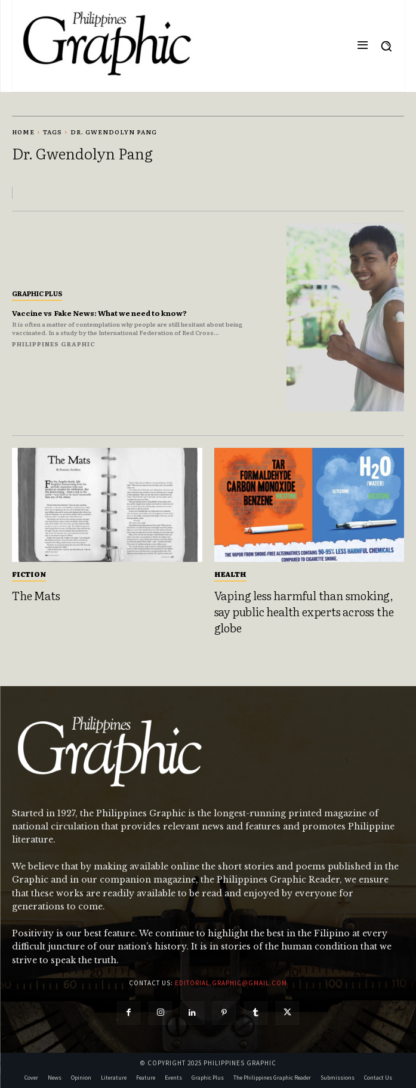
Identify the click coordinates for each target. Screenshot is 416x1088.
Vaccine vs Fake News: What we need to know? (99, 313)
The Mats (36, 595)
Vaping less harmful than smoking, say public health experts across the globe (304, 611)
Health (230, 574)
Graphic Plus (37, 293)
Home (23, 131)
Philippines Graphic (53, 343)
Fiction (29, 574)
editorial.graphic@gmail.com (231, 983)
